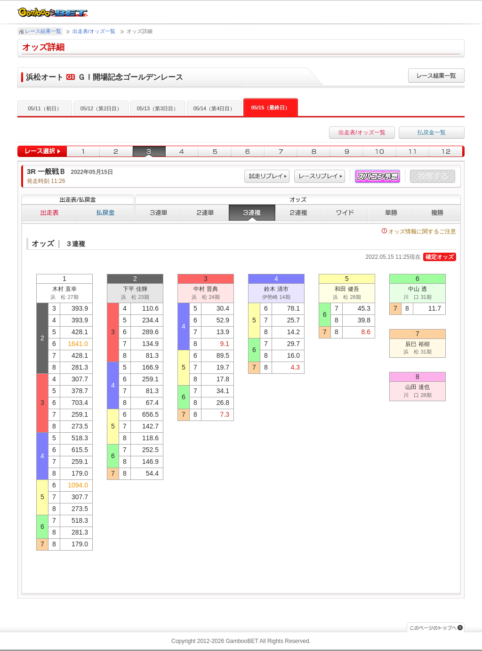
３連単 (158, 212)
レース (319, 176)
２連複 (298, 212)
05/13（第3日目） (158, 108)
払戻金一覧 (432, 132)
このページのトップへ (436, 627)
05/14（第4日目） (214, 108)
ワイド (345, 212)
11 (412, 151)
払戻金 (106, 212)
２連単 (205, 212)
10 (379, 151)
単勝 (391, 212)
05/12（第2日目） (101, 108)
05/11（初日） (45, 108)
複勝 (437, 212)
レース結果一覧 (43, 31)
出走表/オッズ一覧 (93, 31)
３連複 (252, 212)
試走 (266, 176)
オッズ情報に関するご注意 (419, 231)
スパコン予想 (377, 176)
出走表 (49, 212)
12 (447, 151)
